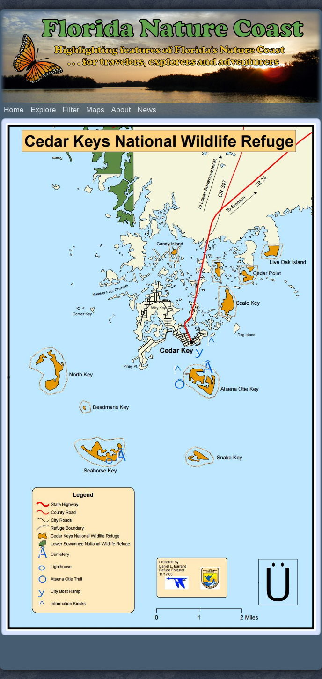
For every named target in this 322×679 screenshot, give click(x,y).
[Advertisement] (161, 652)
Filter (71, 110)
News (147, 110)
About (121, 110)
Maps (95, 110)
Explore (43, 110)
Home (14, 110)
